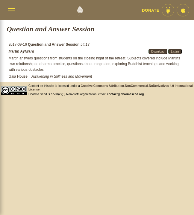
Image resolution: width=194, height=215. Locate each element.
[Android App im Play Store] (168, 10)
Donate (150, 10)
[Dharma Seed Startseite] (80, 10)
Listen (175, 51)
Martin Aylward (21, 51)
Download (157, 51)
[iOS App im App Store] (183, 10)
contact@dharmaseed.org (125, 94)
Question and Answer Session (54, 44)
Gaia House (17, 76)
